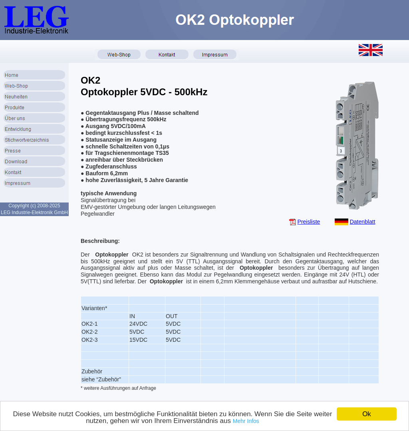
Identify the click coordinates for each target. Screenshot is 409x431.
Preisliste (309, 222)
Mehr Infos (246, 421)
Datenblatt (362, 222)
